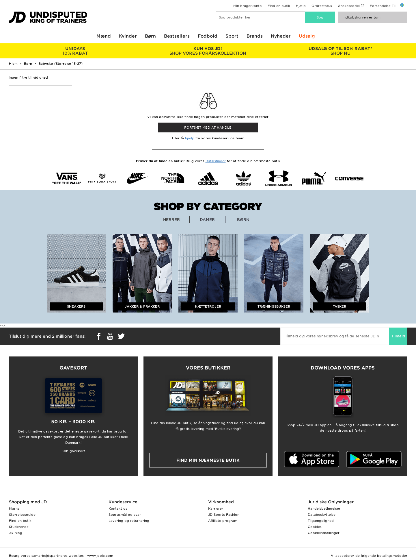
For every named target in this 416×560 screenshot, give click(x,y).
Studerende (19, 527)
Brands (255, 36)
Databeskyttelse (321, 515)
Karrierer (215, 509)
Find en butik (279, 6)
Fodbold (207, 36)
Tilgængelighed (321, 521)
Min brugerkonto (247, 6)
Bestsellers (177, 36)
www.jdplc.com (99, 556)
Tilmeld (398, 336)
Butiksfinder (216, 161)
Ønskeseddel (349, 6)
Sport (231, 36)
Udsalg (307, 36)
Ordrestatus (321, 6)
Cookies (315, 527)
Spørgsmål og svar (125, 515)
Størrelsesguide (22, 515)
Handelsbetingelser (324, 509)
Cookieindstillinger (323, 533)
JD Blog (15, 533)
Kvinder (128, 36)
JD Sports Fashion (223, 515)
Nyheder (281, 36)
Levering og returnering (129, 521)
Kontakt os (118, 509)
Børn (150, 36)
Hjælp (301, 6)
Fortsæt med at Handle (208, 127)
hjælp (189, 138)
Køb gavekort (73, 451)
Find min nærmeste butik (208, 460)
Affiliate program (222, 521)
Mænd (103, 36)
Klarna (14, 509)
